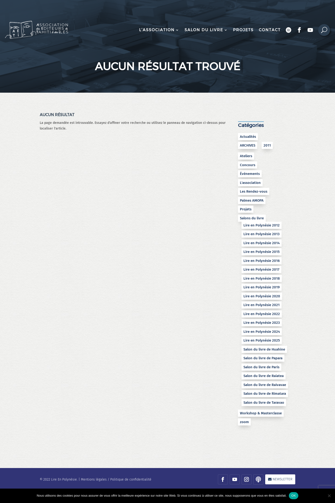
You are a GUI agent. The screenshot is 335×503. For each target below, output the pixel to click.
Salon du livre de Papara (262, 358)
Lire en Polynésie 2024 (261, 332)
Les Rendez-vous (253, 191)
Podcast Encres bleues (288, 30)
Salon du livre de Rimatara (264, 393)
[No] (329, 495)
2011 (267, 145)
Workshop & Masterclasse (261, 413)
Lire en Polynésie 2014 (261, 243)
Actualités (248, 136)
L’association (157, 30)
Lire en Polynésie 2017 (261, 269)
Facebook (299, 30)
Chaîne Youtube (310, 30)
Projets (243, 30)
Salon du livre (204, 30)
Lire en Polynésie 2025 (261, 340)
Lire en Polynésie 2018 (261, 278)
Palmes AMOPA (252, 200)
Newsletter (282, 479)
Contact (270, 30)
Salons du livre (252, 218)
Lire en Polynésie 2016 (261, 261)
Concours (247, 165)
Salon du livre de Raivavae (264, 385)
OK (293, 495)
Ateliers (246, 156)
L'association (250, 183)
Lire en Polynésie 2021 (261, 305)
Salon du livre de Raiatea (263, 376)
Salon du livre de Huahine (264, 349)
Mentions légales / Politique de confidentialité (116, 479)
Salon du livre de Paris (261, 367)
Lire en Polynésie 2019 (261, 287)
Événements (250, 174)
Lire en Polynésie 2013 (261, 234)
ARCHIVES (247, 145)
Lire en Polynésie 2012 (261, 225)
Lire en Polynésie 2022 (261, 314)
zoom (244, 422)
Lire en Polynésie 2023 (261, 323)
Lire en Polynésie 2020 (261, 296)
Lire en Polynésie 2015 (261, 252)
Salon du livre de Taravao (263, 402)
